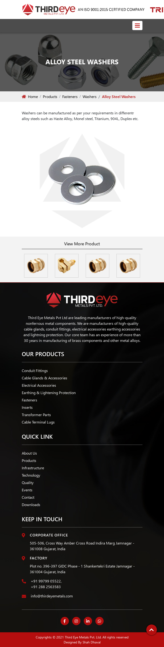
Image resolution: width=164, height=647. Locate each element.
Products (50, 96)
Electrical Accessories (39, 385)
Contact (28, 497)
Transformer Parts (36, 414)
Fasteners (70, 96)
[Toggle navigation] (137, 25)
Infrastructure (33, 467)
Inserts (27, 407)
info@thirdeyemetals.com (52, 595)
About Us (29, 453)
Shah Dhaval (92, 642)
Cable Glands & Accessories (44, 377)
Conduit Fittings (35, 370)
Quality (28, 482)
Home (30, 96)
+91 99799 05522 (46, 580)
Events (27, 489)
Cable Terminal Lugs (38, 421)
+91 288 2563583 (46, 586)
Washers (90, 96)
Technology (31, 475)
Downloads (31, 504)
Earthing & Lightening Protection (49, 392)
